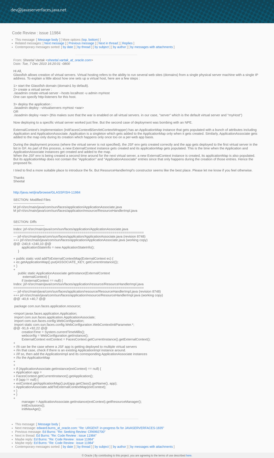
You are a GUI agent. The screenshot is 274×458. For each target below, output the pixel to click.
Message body (48, 39)
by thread (83, 47)
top (84, 39)
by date (68, 47)
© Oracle (87, 455)
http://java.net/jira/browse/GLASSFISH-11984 (46, 192)
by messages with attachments (151, 47)
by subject (102, 47)
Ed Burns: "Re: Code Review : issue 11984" (66, 435)
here (189, 455)
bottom (93, 39)
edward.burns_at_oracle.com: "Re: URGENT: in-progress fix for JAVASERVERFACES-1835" (100, 428)
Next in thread (108, 43)
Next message (54, 43)
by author (119, 47)
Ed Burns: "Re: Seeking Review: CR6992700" (74, 432)
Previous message (81, 43)
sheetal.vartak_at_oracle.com (69, 60)
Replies (127, 43)
